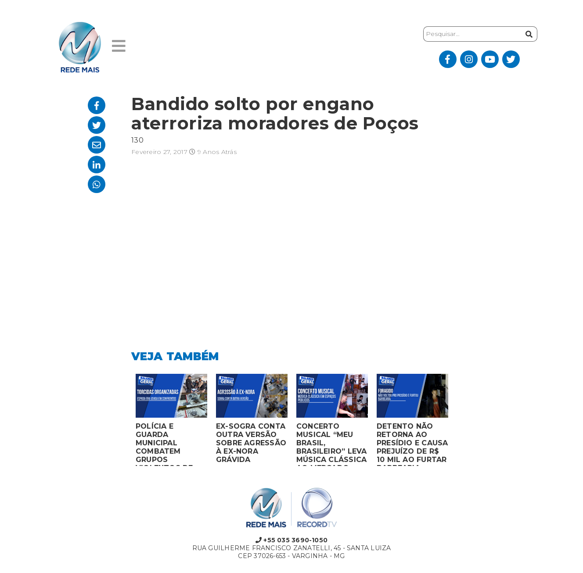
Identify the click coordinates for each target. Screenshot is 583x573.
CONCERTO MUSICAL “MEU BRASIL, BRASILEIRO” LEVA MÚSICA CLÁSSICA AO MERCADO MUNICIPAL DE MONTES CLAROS (331, 444)
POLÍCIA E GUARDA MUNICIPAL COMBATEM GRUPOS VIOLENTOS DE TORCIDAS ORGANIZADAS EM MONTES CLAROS (171, 444)
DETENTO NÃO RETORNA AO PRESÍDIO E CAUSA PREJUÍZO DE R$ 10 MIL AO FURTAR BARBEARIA (412, 444)
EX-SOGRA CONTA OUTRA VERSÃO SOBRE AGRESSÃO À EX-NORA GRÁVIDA (251, 443)
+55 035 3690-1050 (291, 540)
